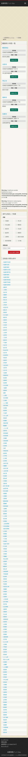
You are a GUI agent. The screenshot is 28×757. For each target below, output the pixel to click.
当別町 (5, 373)
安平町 (5, 639)
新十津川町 (6, 486)
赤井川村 (5, 463)
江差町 (5, 400)
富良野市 (5, 355)
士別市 (5, 332)
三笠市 (5, 337)
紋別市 (5, 330)
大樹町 (5, 684)
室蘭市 (5, 295)
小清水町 (5, 599)
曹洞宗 (19, 225)
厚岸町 (5, 710)
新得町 (5, 672)
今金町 (5, 413)
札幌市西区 (6, 277)
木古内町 (5, 385)
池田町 (5, 692)
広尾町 (5, 687)
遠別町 (5, 561)
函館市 (5, 287)
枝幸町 (5, 576)
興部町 (5, 617)
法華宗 (7, 237)
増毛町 (5, 549)
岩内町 (5, 446)
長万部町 (5, 398)
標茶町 (5, 715)
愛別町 (5, 513)
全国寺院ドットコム (8, 3)
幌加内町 (5, 501)
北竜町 (5, 496)
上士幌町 (5, 667)
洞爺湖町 (5, 637)
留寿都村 (5, 433)
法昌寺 (4, 64)
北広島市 (5, 365)
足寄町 (5, 700)
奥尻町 (5, 410)
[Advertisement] (14, 21)
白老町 (5, 632)
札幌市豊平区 (7, 272)
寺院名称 (5, 245)
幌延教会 (5, 48)
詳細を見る (14, 60)
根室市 (5, 340)
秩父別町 (5, 491)
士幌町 (5, 664)
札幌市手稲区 (7, 282)
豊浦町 (5, 627)
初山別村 (5, 559)
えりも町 (5, 657)
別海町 (5, 725)
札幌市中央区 (7, 262)
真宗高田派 (8, 241)
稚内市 (5, 317)
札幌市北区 (6, 264)
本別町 (5, 697)
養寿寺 (4, 97)
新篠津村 (5, 375)
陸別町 (5, 702)
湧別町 (5, 612)
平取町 (5, 647)
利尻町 (5, 584)
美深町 (5, 541)
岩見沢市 (5, 307)
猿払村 (5, 569)
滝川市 (5, 345)
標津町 (5, 730)
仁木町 (5, 458)
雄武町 (5, 622)
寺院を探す (4, 742)
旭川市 (5, 292)
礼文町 (5, 581)
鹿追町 (5, 669)
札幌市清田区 (7, 285)
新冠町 (5, 649)
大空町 (5, 624)
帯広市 (5, 300)
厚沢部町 (5, 405)
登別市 (5, 358)
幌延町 (5, 566)
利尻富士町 (6, 586)
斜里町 (5, 594)
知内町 (5, 383)
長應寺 (4, 114)
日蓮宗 (7, 221)
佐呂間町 (5, 607)
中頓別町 (5, 574)
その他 (19, 241)
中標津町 (5, 727)
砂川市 (5, 347)
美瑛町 (5, 521)
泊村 (4, 448)
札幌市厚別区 (7, 280)
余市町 (5, 461)
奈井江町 (5, 468)
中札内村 (5, 679)
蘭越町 (5, 425)
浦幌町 (5, 705)
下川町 (5, 539)
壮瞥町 (5, 629)
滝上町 (5, 614)
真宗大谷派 (21, 237)
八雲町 (5, 395)
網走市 (5, 310)
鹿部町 (5, 390)
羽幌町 (5, 556)
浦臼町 (5, 483)
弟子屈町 (5, 717)
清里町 (5, 596)
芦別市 (5, 322)
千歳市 (5, 342)
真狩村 (5, 430)
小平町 (5, 551)
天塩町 (5, 564)
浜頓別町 (5, 571)
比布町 (5, 511)
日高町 (5, 644)
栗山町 (5, 478)
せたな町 (5, 415)
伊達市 (5, 363)
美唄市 (5, 320)
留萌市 (5, 312)
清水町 (5, 674)
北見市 (5, 302)
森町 (4, 393)
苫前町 (5, 554)
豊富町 (5, 579)
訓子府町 (5, 601)
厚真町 (5, 634)
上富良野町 (6, 523)
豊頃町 (5, 695)
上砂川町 (5, 471)
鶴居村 (5, 720)
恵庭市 (5, 360)
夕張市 (5, 305)
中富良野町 (6, 526)
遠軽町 (5, 609)
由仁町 (5, 473)
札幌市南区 (6, 274)
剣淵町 (5, 536)
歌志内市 (5, 350)
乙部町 (5, 408)
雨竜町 (5, 493)
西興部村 (5, 619)
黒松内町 (5, 423)
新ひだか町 (6, 659)
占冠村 (5, 531)
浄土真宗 (7, 225)
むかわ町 (5, 642)
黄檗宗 (19, 233)
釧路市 (5, 297)
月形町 (5, 481)
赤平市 (5, 327)
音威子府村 (6, 544)
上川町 (5, 516)
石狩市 (5, 368)
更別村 (5, 682)
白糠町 (5, 722)
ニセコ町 (5, 428)
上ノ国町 (5, 403)
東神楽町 (5, 506)
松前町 (5, 378)
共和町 (5, 443)
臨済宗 (7, 233)
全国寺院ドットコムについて (9, 744)
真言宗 (7, 229)
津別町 (5, 591)
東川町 (5, 518)
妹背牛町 (5, 488)
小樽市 (5, 290)
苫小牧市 (5, 315)
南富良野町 (6, 528)
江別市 (5, 325)
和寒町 (5, 534)
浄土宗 (19, 221)
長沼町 (5, 476)
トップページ (4, 740)
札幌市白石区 (7, 269)
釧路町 (5, 707)
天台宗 (19, 229)
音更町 (5, 662)
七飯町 (5, 388)
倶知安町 (5, 441)
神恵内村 (5, 451)
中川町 (5, 546)
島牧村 (5, 418)
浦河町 (5, 652)
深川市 (5, 352)
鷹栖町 (5, 503)
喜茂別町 (5, 435)
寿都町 (5, 420)
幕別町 (5, 689)
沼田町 (5, 498)
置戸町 (5, 604)
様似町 (5, 654)
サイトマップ (4, 746)
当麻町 (5, 508)
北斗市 (5, 370)
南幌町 (5, 466)
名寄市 (5, 335)
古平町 (5, 456)
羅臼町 (5, 732)
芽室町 (5, 677)
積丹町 (5, 453)
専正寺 (4, 81)
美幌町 (5, 589)
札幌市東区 (6, 267)
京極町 (5, 438)
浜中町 (5, 712)
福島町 (5, 380)
